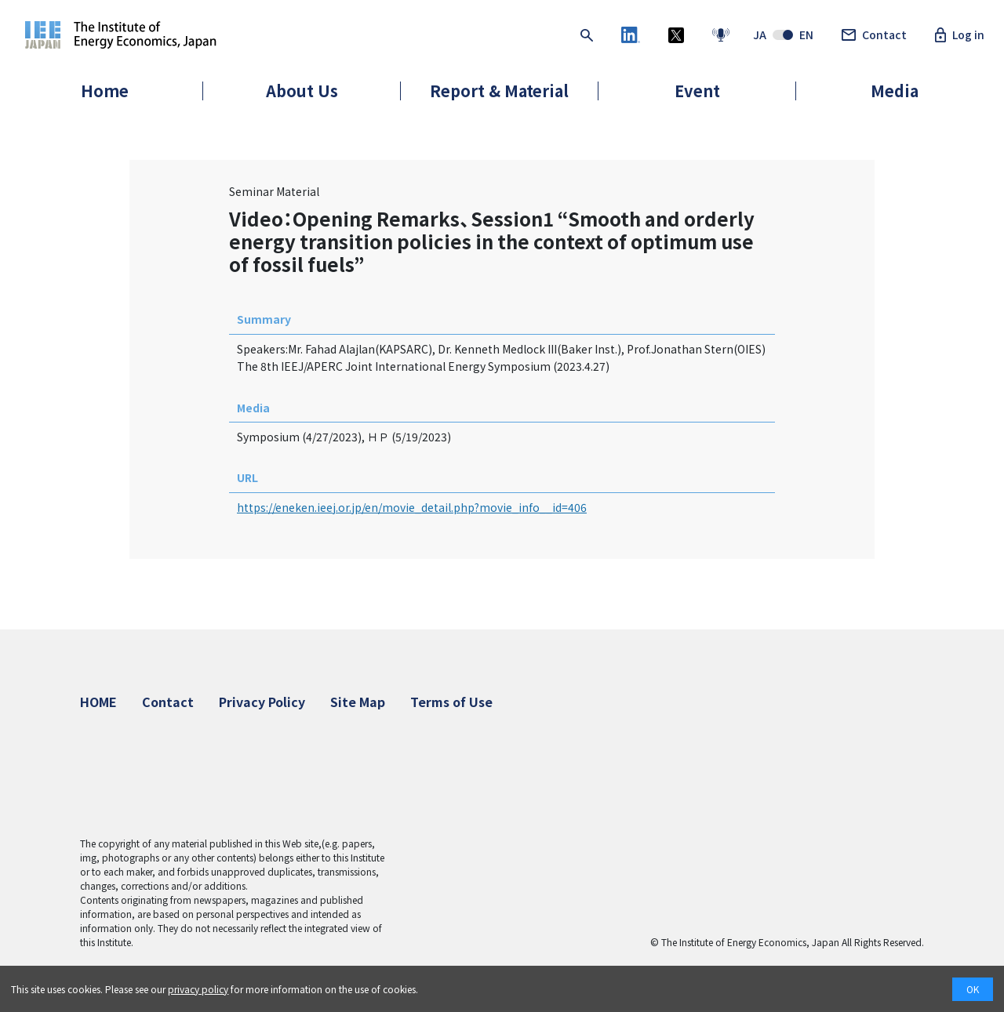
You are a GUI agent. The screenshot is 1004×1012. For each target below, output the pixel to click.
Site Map (357, 701)
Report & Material (499, 90)
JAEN (783, 35)
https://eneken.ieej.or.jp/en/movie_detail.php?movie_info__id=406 (412, 507)
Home (105, 90)
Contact (874, 35)
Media (895, 90)
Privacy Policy (262, 701)
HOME (98, 701)
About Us (302, 90)
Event (697, 90)
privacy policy (198, 989)
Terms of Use (451, 701)
